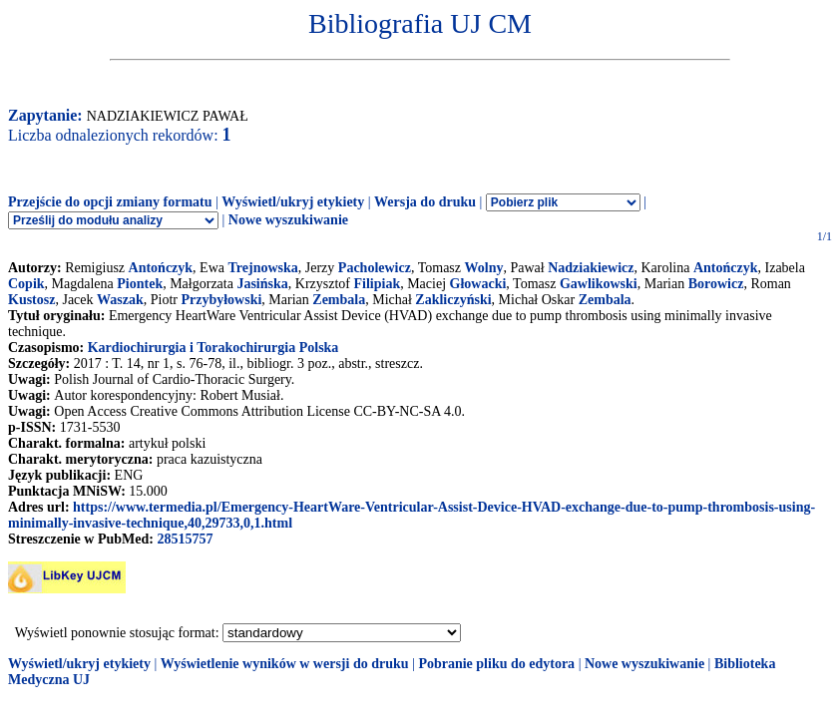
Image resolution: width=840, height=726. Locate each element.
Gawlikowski (598, 283)
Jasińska (261, 283)
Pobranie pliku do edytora (496, 663)
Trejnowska (263, 267)
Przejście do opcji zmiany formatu (110, 201)
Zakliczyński (453, 299)
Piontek (140, 283)
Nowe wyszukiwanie (288, 219)
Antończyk (161, 267)
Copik (26, 283)
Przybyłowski (221, 299)
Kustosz (31, 299)
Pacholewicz (374, 267)
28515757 (184, 539)
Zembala (338, 299)
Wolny (484, 267)
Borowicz (716, 283)
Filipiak (376, 283)
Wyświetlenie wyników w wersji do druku (285, 663)
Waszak (120, 299)
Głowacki (478, 283)
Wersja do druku (425, 201)
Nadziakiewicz (590, 267)
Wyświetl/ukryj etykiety (292, 201)
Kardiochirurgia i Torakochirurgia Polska (213, 347)
